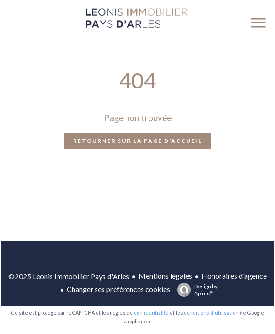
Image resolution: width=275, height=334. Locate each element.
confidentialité (151, 313)
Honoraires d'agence (234, 275)
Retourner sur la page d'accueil (137, 140)
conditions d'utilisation (211, 313)
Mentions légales (165, 275)
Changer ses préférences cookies (118, 289)
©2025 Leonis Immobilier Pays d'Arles (68, 276)
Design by (195, 290)
